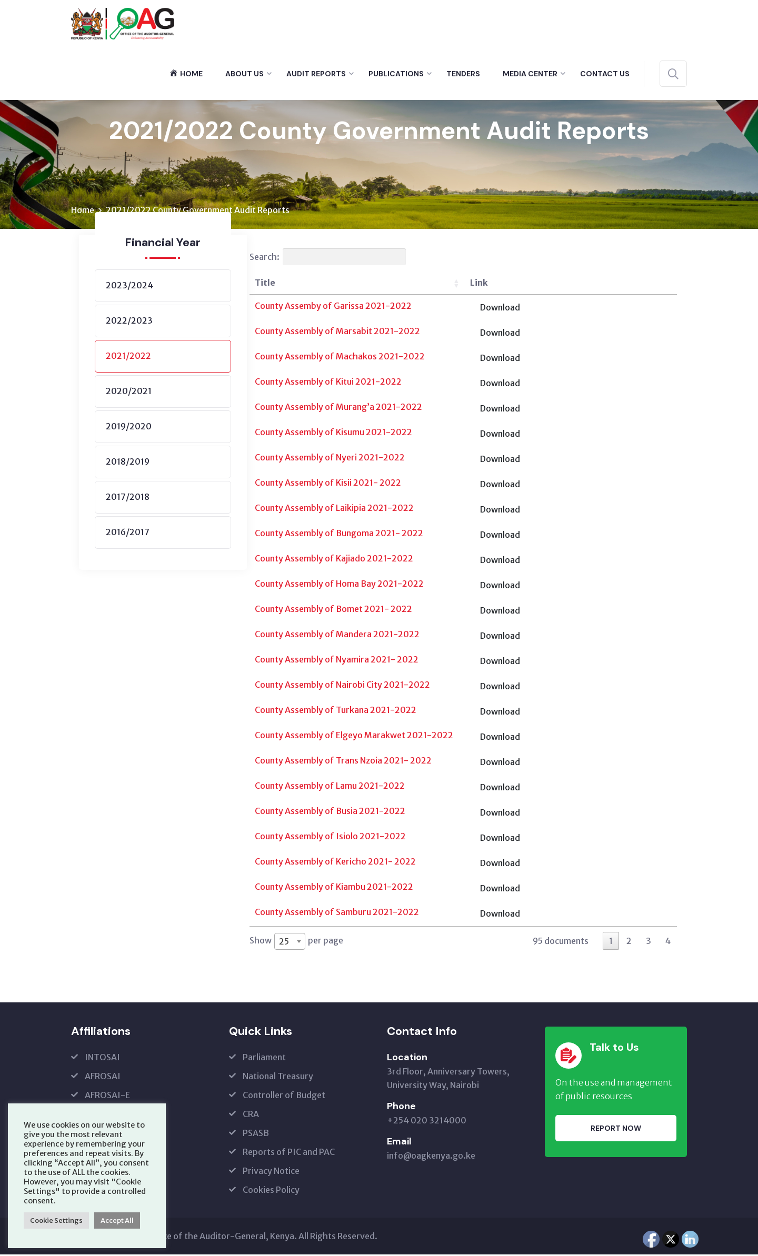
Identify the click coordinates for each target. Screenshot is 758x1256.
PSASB (256, 1134)
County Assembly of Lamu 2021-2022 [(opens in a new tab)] (330, 787)
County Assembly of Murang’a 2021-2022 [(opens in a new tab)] (338, 408)
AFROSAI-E (107, 1096)
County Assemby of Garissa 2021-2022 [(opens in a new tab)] (333, 307)
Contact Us (605, 73)
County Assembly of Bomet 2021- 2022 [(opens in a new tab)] (333, 610)
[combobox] (289, 942)
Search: (328, 258)
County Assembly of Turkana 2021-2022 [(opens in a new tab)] (335, 711)
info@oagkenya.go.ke (431, 1157)
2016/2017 (127, 533)
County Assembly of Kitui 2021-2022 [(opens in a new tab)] (328, 383)
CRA (251, 1115)
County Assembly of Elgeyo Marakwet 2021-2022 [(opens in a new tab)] (354, 736)
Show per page (296, 942)
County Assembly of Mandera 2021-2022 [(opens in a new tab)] (337, 635)
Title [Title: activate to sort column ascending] (265, 284)
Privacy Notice (271, 1172)
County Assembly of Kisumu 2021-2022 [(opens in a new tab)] (333, 433)
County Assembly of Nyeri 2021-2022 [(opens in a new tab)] (330, 459)
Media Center (530, 73)
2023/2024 (129, 287)
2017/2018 (127, 498)
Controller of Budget (284, 1096)
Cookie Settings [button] (56, 1220)
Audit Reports (316, 73)
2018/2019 (127, 463)
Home (82, 211)
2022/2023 (129, 322)
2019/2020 (129, 428)
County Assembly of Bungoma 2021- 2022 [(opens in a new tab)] (339, 534)
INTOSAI (102, 1058)
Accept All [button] (117, 1220)
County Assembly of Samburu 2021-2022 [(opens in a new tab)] (337, 913)
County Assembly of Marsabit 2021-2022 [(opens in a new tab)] (337, 332)
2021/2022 (128, 357)
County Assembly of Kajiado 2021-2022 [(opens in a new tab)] (334, 560)
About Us (244, 73)
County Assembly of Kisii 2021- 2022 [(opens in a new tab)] (328, 484)
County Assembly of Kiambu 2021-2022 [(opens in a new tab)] (334, 888)
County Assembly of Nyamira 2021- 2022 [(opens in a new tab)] (336, 661)
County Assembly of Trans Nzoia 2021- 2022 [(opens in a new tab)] (343, 762)
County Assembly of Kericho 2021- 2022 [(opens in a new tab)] (335, 863)
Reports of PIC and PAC (289, 1153)
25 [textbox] (284, 942)
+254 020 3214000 (426, 1122)
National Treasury (278, 1077)
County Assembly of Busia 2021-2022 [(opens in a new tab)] (330, 812)
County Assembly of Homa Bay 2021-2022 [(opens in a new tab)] (339, 585)
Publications (396, 73)
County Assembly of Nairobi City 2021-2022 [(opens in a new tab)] (342, 686)
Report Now (616, 1129)
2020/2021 (129, 392)
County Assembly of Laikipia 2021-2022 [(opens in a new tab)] (334, 509)
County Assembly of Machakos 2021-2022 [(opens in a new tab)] (340, 358)
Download (642, 309)
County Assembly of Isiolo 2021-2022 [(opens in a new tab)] (330, 837)
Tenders (463, 73)
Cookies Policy (271, 1191)
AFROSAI (103, 1077)
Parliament (264, 1058)
